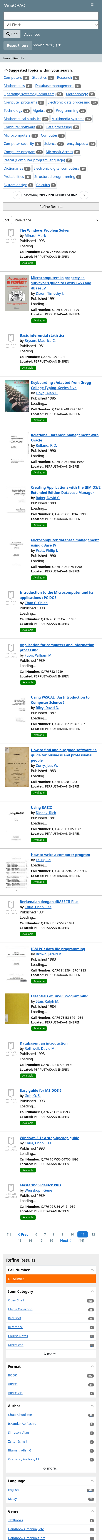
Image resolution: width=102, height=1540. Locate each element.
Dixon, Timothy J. (50, 293)
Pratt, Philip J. (47, 550)
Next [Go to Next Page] (66, 1240)
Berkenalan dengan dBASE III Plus (49, 901)
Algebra (39, 110)
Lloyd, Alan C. (47, 393)
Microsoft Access (59, 151)
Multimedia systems (68, 118)
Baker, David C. (48, 497)
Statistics (39, 77)
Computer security (19, 143)
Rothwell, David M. (40, 1048)
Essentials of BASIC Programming (60, 996)
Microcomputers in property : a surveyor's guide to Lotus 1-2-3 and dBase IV (61, 283)
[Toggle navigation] (92, 4)
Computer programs (20, 102)
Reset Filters (17, 45)
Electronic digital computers (56, 168)
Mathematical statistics (22, 118)
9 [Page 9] (63, 1234)
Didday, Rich (46, 812)
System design (15, 184)
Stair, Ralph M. (47, 1001)
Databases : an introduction (44, 1043)
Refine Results (51, 206)
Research (64, 77)
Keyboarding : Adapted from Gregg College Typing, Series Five (61, 385)
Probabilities (14, 176)
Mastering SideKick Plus (40, 1185)
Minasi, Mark (35, 235)
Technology (13, 110)
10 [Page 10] (72, 1234)
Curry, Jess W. (47, 765)
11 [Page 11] (82, 1234)
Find (12, 34)
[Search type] (51, 25)
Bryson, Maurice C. (40, 340)
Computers (13, 77)
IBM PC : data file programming (58, 948)
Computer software (19, 127)
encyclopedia (77, 143)
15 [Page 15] (40, 1240)
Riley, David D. (47, 707)
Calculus (43, 184)
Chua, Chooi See (38, 907)
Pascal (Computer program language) (34, 160)
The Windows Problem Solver (45, 230)
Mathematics (14, 85)
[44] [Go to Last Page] (81, 1240)
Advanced (32, 34)
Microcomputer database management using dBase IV (65, 543)
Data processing (59, 127)
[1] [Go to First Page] (9, 1234)
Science (50, 143)
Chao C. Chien (36, 602)
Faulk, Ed (43, 860)
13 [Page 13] (19, 1240)
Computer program (19, 151)
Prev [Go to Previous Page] (23, 1234)
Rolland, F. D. (46, 445)
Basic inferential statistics (42, 335)
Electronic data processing (68, 102)
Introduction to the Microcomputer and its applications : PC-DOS (57, 595)
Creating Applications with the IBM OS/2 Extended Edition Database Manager (65, 490)
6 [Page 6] (36, 1234)
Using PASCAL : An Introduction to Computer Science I (60, 700)
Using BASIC (41, 807)
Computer (49, 135)
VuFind (11, 7)
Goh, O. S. (33, 1095)
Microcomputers (17, 135)
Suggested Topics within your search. (38, 70)
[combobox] (51, 16)
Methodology (77, 94)
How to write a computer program (60, 854)
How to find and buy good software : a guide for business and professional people (64, 755)
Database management (54, 85)
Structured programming (54, 176)
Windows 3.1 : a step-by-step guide (49, 1137)
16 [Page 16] (51, 1240)
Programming (67, 110)
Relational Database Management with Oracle (65, 438)
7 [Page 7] (45, 1234)
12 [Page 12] (93, 1234)
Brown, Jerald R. (49, 954)
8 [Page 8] (54, 1234)
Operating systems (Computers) (30, 94)
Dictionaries (13, 168)
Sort (6, 220)
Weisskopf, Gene (38, 1190)
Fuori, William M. (38, 655)
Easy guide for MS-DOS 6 (41, 1090)
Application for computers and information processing (57, 647)
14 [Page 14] (30, 1240)
